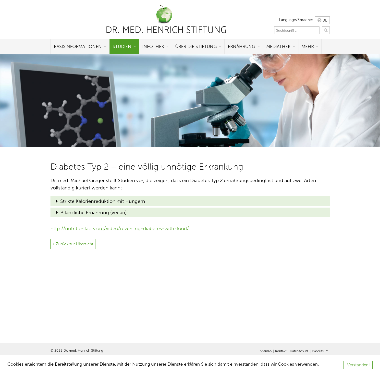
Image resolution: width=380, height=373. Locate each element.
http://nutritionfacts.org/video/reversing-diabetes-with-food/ (119, 228)
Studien (122, 46)
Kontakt (280, 351)
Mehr (308, 46)
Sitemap (266, 351)
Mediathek (278, 46)
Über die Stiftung (196, 46)
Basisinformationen (78, 46)
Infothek (153, 46)
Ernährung (241, 46)
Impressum (320, 351)
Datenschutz (299, 351)
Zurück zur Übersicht (74, 244)
